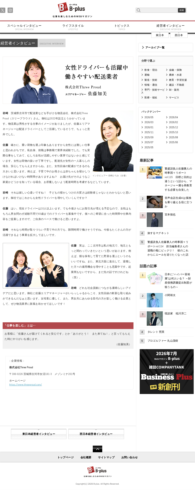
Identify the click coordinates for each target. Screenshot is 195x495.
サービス (174, 97)
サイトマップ (106, 457)
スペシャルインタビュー (24, 27)
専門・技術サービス (153, 91)
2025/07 (148, 142)
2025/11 (148, 132)
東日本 (160, 35)
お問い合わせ (129, 457)
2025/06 (173, 142)
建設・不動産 (176, 84)
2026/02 (173, 122)
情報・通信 (150, 84)
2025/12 (173, 127)
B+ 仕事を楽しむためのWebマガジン (72, 10)
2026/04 (173, 117)
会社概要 (85, 457)
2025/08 (173, 137)
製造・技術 (150, 80)
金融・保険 (175, 69)
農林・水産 (175, 74)
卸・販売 (174, 89)
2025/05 (148, 147)
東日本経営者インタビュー (38, 434)
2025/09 (148, 137)
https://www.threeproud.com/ (25, 384)
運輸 (147, 74)
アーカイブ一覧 (155, 47)
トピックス (122, 27)
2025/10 (173, 132)
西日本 (179, 35)
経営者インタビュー (170, 27)
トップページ (65, 457)
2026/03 (148, 122)
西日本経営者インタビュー (96, 434)
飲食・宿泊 (150, 69)
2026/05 (148, 117)
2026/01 (148, 127)
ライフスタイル (73, 27)
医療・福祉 (150, 97)
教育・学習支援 (178, 80)
